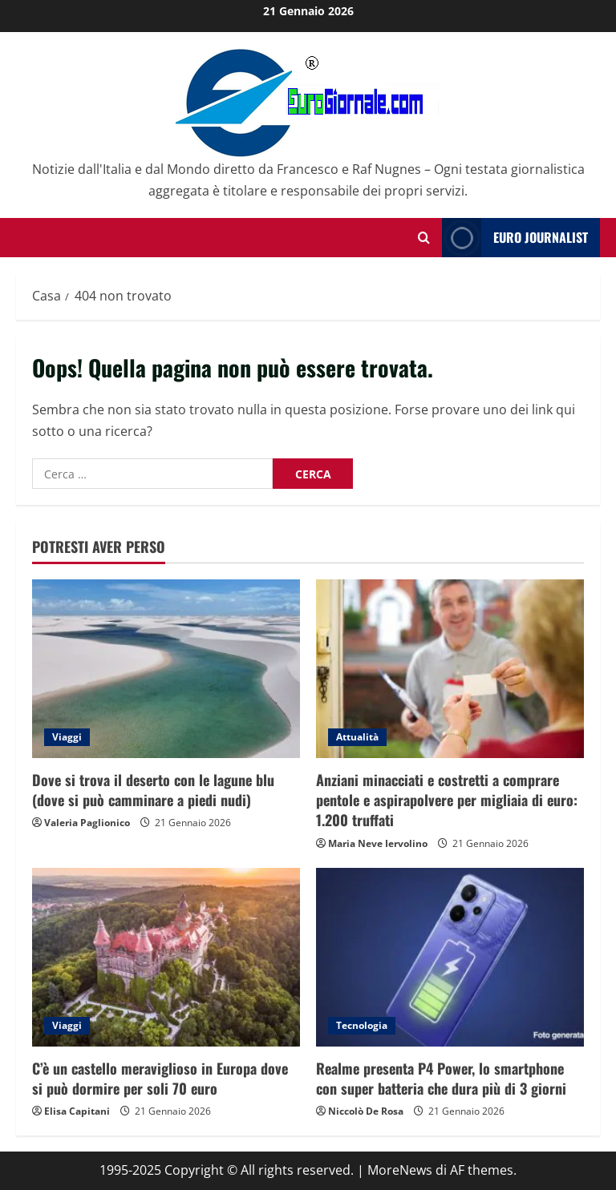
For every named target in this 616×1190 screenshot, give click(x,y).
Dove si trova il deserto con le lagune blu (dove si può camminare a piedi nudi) (153, 789)
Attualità (357, 737)
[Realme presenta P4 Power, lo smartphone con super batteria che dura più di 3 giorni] (450, 957)
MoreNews (399, 1170)
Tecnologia (361, 1025)
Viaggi (67, 737)
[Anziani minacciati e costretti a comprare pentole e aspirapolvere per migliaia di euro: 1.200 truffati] (450, 668)
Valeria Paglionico (87, 822)
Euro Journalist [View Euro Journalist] (515, 237)
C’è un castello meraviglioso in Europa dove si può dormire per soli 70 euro (160, 1078)
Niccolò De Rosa (365, 1111)
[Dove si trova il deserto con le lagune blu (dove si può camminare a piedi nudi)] (166, 668)
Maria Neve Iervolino (378, 843)
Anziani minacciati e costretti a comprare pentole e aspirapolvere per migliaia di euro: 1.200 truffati (447, 799)
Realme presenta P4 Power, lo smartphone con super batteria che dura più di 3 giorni (441, 1078)
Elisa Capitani (77, 1111)
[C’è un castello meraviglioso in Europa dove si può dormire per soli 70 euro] (166, 957)
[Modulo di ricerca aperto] (424, 237)
